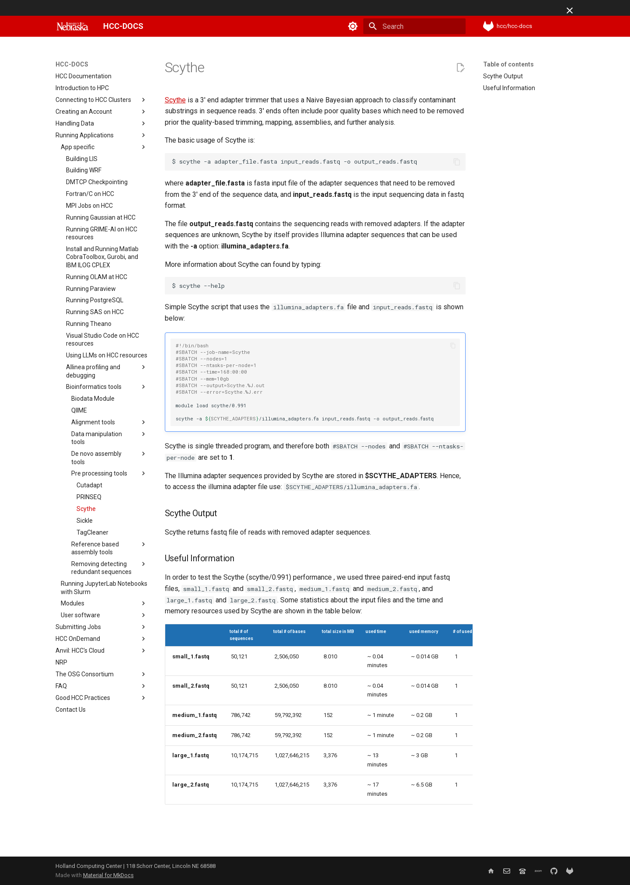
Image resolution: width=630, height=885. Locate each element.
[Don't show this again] (569, 10)
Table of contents (508, 64)
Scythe (175, 100)
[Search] (414, 26)
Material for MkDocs (108, 875)
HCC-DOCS (72, 64)
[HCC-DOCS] (72, 26)
